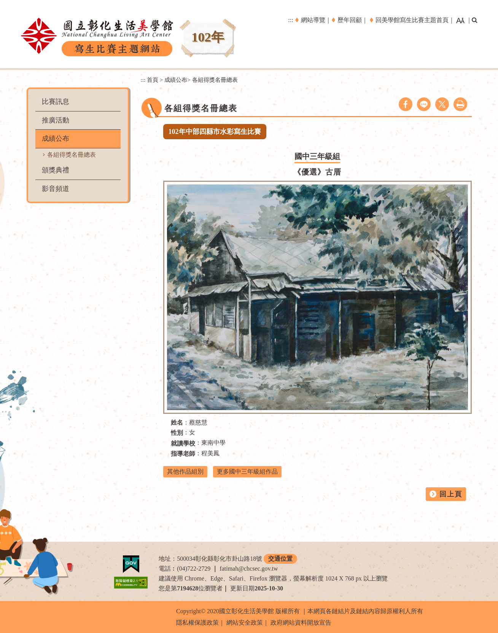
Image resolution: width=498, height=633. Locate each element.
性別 (177, 432)
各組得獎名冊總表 (71, 154)
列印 (460, 104)
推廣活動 (55, 120)
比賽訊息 (55, 101)
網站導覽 (313, 20)
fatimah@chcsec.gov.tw (249, 568)
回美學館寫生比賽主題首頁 (412, 20)
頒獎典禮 (55, 170)
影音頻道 (55, 188)
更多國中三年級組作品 (247, 471)
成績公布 (55, 138)
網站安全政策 (244, 622)
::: (290, 20)
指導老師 (183, 453)
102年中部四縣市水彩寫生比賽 (215, 131)
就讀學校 (183, 443)
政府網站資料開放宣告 (300, 622)
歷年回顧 (349, 20)
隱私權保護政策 (197, 622)
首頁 (152, 79)
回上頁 (450, 494)
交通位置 (280, 558)
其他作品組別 (185, 471)
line (424, 104)
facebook (405, 104)
